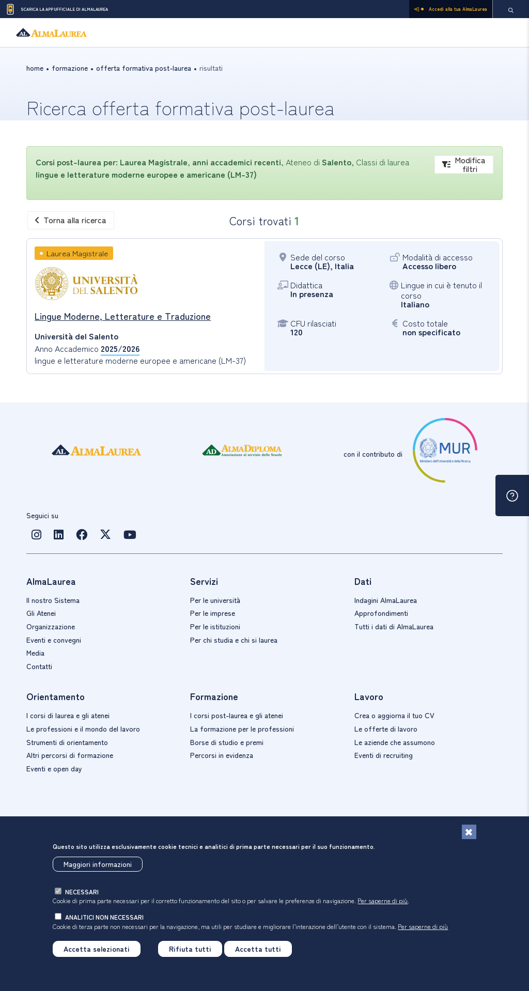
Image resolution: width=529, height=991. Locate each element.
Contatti (39, 666)
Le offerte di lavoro (385, 728)
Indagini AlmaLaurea (385, 600)
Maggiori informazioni (98, 864)
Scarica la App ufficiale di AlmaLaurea (56, 9)
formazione (70, 68)
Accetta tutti (258, 948)
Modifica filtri (464, 165)
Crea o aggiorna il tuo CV (394, 715)
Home (34, 68)
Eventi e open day (54, 768)
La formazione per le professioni (242, 728)
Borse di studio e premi (226, 742)
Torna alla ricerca (70, 219)
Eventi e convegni (53, 639)
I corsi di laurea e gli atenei (68, 715)
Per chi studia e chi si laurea (233, 639)
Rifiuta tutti (190, 948)
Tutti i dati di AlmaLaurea (393, 626)
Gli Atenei (41, 613)
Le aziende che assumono (394, 742)
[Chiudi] (469, 832)
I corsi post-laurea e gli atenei (236, 715)
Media (35, 652)
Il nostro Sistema (53, 600)
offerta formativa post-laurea (143, 68)
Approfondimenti (381, 613)
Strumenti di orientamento (67, 742)
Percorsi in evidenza (221, 755)
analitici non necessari (104, 916)
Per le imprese (212, 613)
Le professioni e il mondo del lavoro (83, 728)
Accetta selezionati (97, 948)
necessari (82, 891)
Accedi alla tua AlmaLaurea (450, 9)
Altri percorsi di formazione (69, 755)
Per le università (215, 600)
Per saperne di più (382, 900)
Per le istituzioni (215, 626)
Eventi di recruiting (383, 755)
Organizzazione (50, 626)
